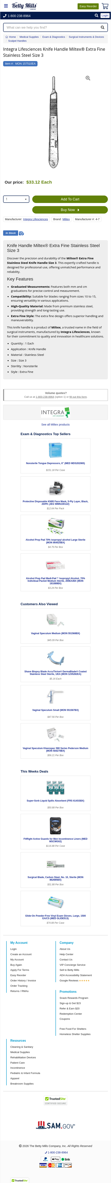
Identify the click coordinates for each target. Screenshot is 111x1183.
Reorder (88, 6)
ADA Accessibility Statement (76, 975)
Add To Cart (70, 199)
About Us (65, 949)
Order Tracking (18, 985)
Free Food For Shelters (73, 1028)
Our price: (14, 182)
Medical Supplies (20, 1052)
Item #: (9, 63)
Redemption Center (71, 1013)
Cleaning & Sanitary (21, 1046)
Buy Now (70, 210)
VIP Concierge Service (72, 964)
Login (13, 949)
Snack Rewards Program (74, 997)
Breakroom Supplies (22, 1083)
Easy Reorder (18, 975)
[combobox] (16, 199)
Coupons (65, 1018)
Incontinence (17, 1067)
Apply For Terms (19, 969)
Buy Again (16, 964)
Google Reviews (69, 980)
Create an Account (21, 954)
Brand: (57, 219)
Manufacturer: (13, 219)
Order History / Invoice (23, 980)
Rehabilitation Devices (23, 1057)
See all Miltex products (55, 424)
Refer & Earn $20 (70, 1008)
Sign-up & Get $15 (70, 1003)
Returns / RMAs (19, 991)
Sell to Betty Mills (69, 969)
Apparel (14, 1078)
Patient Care (17, 1062)
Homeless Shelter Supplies (75, 1034)
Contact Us (66, 959)
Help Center (66, 954)
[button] (96, 16)
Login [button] (105, 15)
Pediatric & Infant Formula (25, 1073)
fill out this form (78, 396)
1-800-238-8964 (45, 396)
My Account (17, 959)
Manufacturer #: (85, 219)
